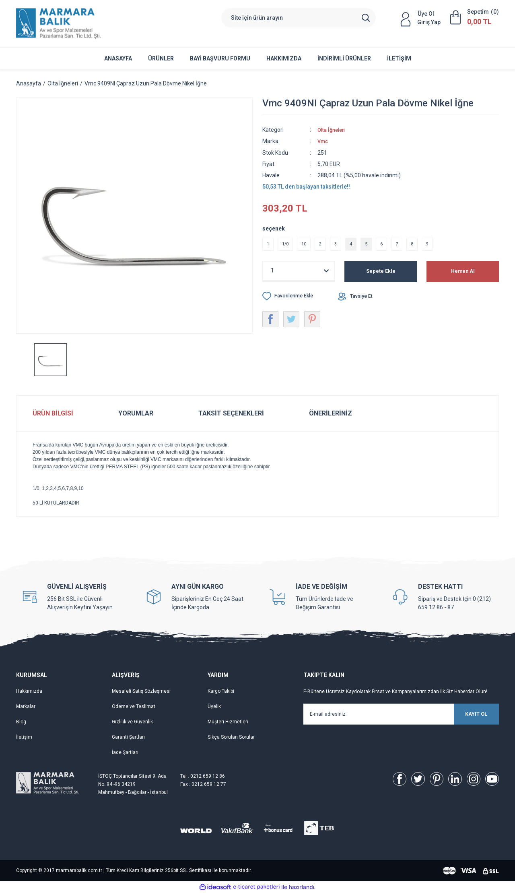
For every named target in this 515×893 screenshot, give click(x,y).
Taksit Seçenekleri (231, 413)
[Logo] (58, 23)
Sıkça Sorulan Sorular (231, 737)
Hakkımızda (283, 58)
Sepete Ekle (380, 274)
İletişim (399, 58)
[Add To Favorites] (291, 299)
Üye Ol (426, 13)
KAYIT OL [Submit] (463, 714)
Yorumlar (135, 413)
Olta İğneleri (333, 130)
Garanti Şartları (128, 737)
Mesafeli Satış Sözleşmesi (141, 691)
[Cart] (474, 17)
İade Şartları (125, 752)
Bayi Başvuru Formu (220, 58)
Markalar (25, 706)
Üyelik (214, 706)
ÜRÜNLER (161, 58)
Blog (21, 722)
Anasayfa (118, 58)
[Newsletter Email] (401, 714)
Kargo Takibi (221, 691)
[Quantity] (298, 273)
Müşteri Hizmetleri (228, 722)
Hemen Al (463, 274)
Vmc (323, 141)
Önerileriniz (330, 413)
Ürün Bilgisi (53, 413)
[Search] (298, 17)
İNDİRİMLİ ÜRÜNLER (344, 58)
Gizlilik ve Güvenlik (132, 722)
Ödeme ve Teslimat (133, 706)
